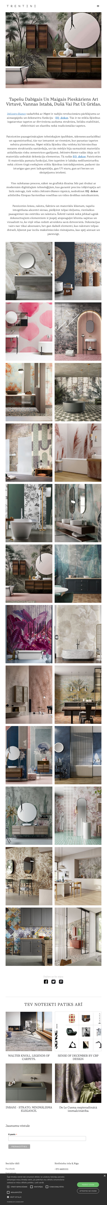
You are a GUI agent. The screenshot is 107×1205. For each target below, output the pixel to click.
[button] (98, 6)
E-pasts (12, 1134)
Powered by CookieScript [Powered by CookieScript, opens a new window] (15, 1202)
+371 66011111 (61, 1169)
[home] (21, 6)
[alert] (53, 1189)
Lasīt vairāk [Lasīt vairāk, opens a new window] (39, 1182)
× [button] (105, 1176)
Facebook (10, 1169)
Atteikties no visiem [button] (88, 1191)
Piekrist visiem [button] (88, 1185)
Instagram (11, 1173)
